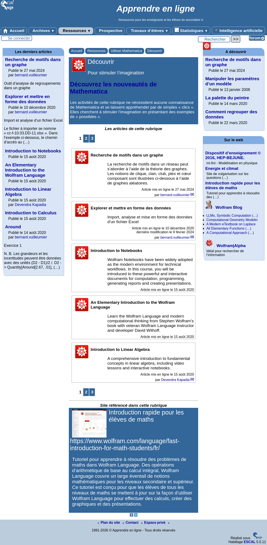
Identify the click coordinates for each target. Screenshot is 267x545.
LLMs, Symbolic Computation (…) (232, 215)
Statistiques (191, 30)
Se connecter (19, 38)
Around (13, 226)
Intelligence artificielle (238, 30)
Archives (42, 30)
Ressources (76, 30)
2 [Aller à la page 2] (86, 138)
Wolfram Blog (223, 207)
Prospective (109, 30)
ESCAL (249, 542)
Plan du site (109, 522)
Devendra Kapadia (175, 380)
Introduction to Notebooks (33, 150)
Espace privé (153, 522)
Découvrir (154, 51)
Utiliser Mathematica (126, 51)
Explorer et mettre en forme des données (27, 99)
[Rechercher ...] (214, 39)
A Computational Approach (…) (230, 233)
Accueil (13, 30)
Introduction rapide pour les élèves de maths (232, 185)
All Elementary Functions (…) (228, 228)
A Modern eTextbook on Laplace (231, 224)
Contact (131, 522)
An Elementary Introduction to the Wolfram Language (25, 170)
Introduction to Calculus (30, 212)
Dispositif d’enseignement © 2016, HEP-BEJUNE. (233, 155)
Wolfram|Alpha (225, 245)
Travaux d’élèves (148, 30)
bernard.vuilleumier (175, 195)
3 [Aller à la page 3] (92, 138)
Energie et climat (221, 168)
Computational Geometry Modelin (232, 220)
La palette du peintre (227, 97)
